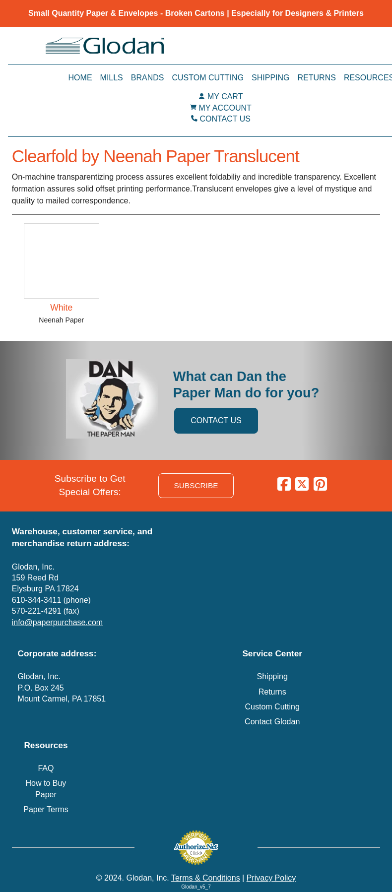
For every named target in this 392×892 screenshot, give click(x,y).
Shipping (270, 77)
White (61, 308)
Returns (317, 77)
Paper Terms (45, 809)
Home (80, 77)
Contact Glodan (272, 721)
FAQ (46, 768)
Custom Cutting (208, 77)
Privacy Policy (271, 878)
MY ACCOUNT (225, 108)
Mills (111, 77)
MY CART (225, 96)
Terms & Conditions (205, 878)
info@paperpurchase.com (57, 622)
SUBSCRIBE (196, 485)
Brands (147, 77)
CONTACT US (225, 119)
